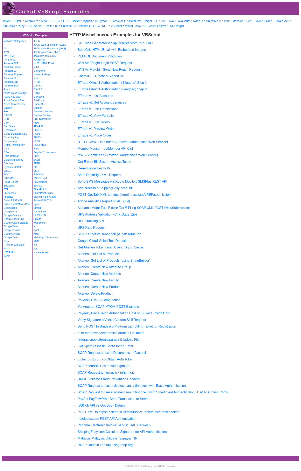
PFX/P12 (38, 126)
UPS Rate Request (91, 227)
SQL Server (35, 26)
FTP (6, 189)
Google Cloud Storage (16, 222)
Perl (248, 21)
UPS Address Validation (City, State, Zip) (107, 214)
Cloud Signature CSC (15, 133)
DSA (6, 152)
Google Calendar (13, 215)
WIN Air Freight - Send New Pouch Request (109, 69)
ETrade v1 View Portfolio (96, 115)
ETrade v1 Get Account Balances (102, 102)
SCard (37, 159)
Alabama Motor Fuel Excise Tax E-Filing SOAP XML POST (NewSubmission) (134, 208)
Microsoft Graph (42, 74)
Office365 (39, 96)
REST (37, 141)
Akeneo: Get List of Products (99, 254)
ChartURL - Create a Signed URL (102, 76)
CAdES (8, 115)
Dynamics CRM (12, 167)
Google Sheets (12, 233)
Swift (49, 26)
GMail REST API (13, 200)
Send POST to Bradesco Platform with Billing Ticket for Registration (127, 326)
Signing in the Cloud (45, 196)
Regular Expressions (45, 152)
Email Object (11, 182)
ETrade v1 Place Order (94, 135)
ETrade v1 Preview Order (96, 129)
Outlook (38, 107)
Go (163, 21)
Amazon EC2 (11, 63)
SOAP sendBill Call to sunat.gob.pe (103, 366)
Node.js (198, 21)
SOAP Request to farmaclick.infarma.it (106, 372)
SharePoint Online (44, 193)
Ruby (21, 26)
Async (7, 89)
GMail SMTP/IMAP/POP (17, 204)
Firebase (8, 196)
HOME (17, 21)
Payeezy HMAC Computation (99, 300)
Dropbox (8, 163)
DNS (6, 148)
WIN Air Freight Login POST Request (105, 63)
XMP (36, 241)
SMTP (37, 167)
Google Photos (12, 230)
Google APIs (11, 211)
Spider (37, 204)
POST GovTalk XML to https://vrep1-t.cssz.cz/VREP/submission (124, 194)
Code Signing (11, 137)
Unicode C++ (86, 26)
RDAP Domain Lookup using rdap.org (105, 445)
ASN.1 (7, 52)
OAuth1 (38, 85)
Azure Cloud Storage (15, 93)
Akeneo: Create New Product (99, 287)
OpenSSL (39, 104)
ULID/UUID (40, 215)
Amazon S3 (10, 70)
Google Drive (11, 226)
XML (36, 233)
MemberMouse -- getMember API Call (105, 148)
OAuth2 (38, 89)
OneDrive (39, 100)
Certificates (10, 130)
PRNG (37, 137)
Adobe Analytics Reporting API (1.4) (104, 201)
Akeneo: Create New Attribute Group (104, 267)
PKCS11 (38, 130)
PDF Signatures (42, 119)
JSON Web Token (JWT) (47, 52)
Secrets (38, 185)
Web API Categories (15, 41)
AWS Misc (9, 59)
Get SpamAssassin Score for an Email (106, 346)
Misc (36, 78)
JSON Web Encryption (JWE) (50, 44)
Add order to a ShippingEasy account (105, 188)
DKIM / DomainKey (14, 144)
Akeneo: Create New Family (98, 280)
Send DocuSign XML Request (99, 175)
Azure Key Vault (12, 96)
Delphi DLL (151, 21)
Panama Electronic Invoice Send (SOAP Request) (114, 425)
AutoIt (45, 21)
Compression (11, 141)
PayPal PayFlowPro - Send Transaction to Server (114, 399)
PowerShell (282, 21)
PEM (36, 122)
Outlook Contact (42, 115)
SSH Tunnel (40, 178)
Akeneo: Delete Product (95, 293)
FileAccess (10, 193)
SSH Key (39, 174)
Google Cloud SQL (14, 219)
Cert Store (9, 126)
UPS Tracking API (91, 221)
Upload (37, 219)
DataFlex (135, 21)
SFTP (37, 163)
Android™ (31, 21)
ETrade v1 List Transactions (98, 109)
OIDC (37, 93)
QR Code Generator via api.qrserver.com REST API (115, 43)
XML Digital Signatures (46, 237)
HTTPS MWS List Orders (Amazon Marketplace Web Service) (123, 142)
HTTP (7, 248)
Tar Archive (40, 211)
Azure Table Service (15, 104)
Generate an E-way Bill (94, 168)
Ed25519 (9, 178)
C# (58, 21)
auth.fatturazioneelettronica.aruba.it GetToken (111, 333)
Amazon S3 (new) (13, 74)
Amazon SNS (11, 81)
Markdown (39, 70)
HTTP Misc (10, 252)
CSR (6, 119)
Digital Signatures (13, 159)
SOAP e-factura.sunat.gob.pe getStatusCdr (109, 234)
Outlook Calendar (43, 111)
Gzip (6, 241)
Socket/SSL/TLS (43, 200)
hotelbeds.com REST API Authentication (107, 418)
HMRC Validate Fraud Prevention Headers (109, 379)
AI (5, 48)
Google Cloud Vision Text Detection (103, 240)
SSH (36, 170)
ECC (6, 174)
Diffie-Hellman (11, 156)
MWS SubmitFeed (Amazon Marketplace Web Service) (118, 155)
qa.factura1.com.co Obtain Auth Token (105, 359)
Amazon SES (11, 78)
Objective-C (213, 21)
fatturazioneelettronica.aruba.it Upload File (109, 339)
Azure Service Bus (14, 100)
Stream (38, 207)
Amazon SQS (11, 85)
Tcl (56, 26)
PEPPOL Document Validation (100, 56)
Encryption (9, 185)
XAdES (38, 230)
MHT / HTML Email (44, 63)
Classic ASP (118, 21)
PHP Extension (233, 21)
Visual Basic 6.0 (135, 26)
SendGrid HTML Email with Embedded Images (112, 49)
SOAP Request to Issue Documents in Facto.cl (112, 352)
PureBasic (8, 26)
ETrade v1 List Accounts (95, 96)
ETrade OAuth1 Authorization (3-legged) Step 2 (112, 89)
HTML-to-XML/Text (14, 245)
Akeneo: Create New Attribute (99, 273)
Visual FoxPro (157, 26)
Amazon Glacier (12, 67)
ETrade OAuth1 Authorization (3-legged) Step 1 (112, 82)
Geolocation (10, 207)
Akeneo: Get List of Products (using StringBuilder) (114, 260)
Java (171, 21)
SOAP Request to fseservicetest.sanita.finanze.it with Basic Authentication (132, 385)
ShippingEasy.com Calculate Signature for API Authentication (122, 432)
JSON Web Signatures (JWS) (50, 48)
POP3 (37, 133)
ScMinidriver (40, 182)
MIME (37, 67)
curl (35, 248)
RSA (36, 148)
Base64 (8, 107)
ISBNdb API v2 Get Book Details (101, 405)
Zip (35, 245)
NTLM (37, 81)
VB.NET (102, 26)
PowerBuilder (263, 21)
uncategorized (41, 252)
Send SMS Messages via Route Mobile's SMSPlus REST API (122, 181)
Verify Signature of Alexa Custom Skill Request (112, 320)
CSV (6, 122)
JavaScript (183, 21)
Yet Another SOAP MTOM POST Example (108, 306)
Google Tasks (11, 237)
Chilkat (6, 21)
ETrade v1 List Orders (94, 122)
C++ (66, 21)
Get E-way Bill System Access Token (104, 161)
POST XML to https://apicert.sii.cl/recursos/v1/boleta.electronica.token (128, 412)
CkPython (101, 21)
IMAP (7, 256)
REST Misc (40, 144)
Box (6, 111)
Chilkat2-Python (82, 21)
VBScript (116, 26)
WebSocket (40, 222)
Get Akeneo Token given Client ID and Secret (111, 247)
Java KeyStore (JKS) (45, 56)
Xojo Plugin (176, 26)
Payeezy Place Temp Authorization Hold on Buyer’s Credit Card (124, 313)
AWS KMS (9, 56)
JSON (37, 41)
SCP (36, 156)
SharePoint (40, 189)
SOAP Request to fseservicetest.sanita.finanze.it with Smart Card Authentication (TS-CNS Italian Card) (153, 392)
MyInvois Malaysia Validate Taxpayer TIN (108, 438)
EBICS (7, 170)
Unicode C (68, 26)
